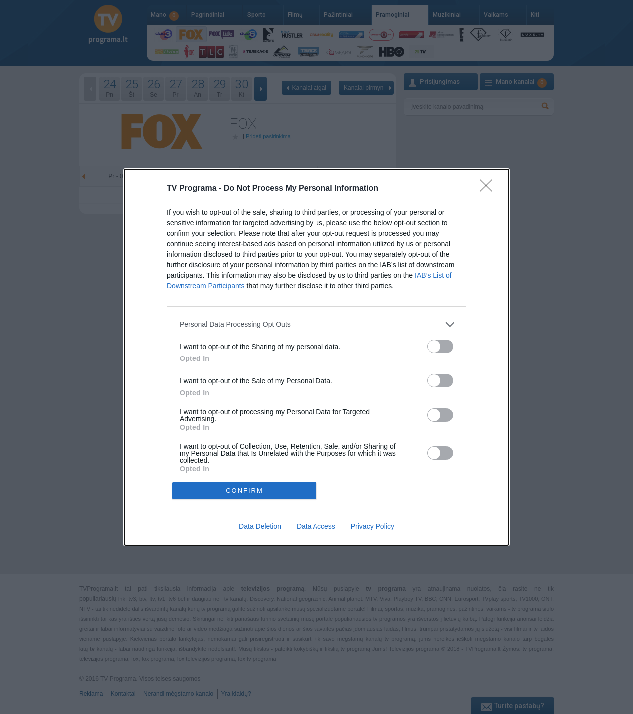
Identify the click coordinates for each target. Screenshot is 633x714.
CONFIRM (244, 490)
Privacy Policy (372, 526)
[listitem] (316, 324)
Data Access (316, 526)
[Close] (489, 188)
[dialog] (316, 357)
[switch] (440, 346)
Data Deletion (260, 526)
